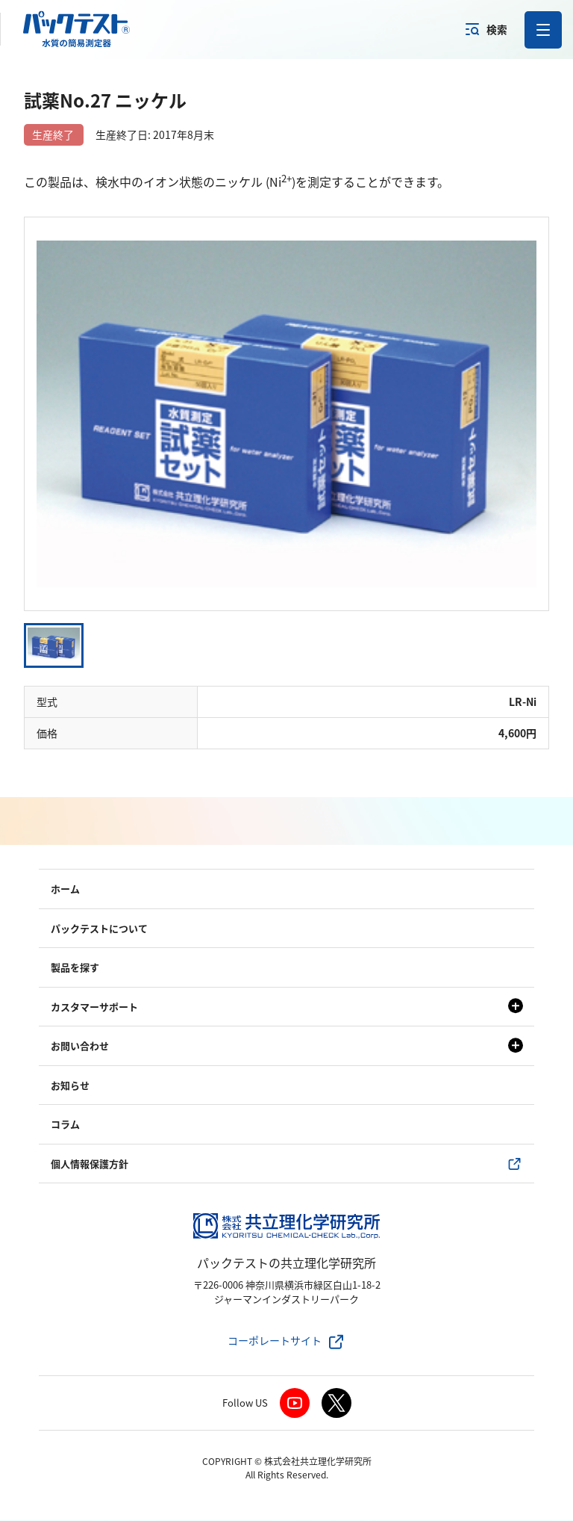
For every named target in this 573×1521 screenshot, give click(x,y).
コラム (65, 1125)
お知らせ (70, 1086)
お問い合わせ (80, 1047)
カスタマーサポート (94, 1007)
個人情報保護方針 (89, 1164)
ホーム (65, 890)
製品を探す (75, 968)
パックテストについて (99, 929)
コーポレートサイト (275, 1341)
